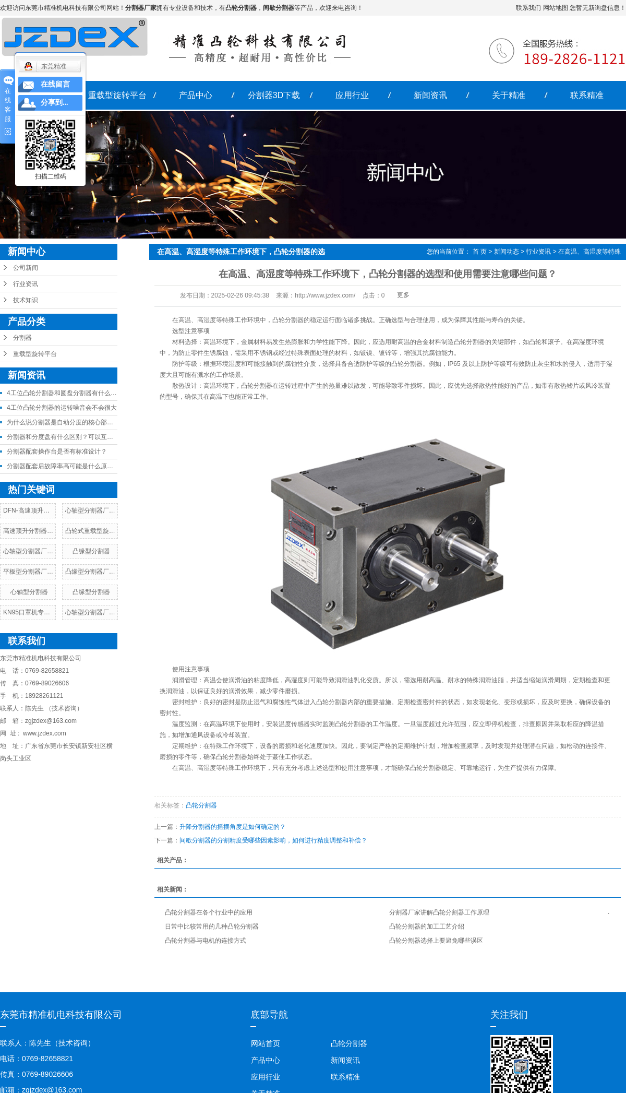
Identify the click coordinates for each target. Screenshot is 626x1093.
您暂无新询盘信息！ (598, 7)
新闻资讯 (430, 95)
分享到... (54, 102)
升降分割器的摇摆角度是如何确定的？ (232, 826)
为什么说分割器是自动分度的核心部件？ (63, 422)
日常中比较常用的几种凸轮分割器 (212, 926)
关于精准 (508, 95)
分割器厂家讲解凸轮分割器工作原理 (439, 912)
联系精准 (587, 95)
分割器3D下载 (274, 95)
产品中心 (195, 95)
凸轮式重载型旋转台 (93, 530)
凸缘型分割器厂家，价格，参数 (109, 571)
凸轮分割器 (201, 805)
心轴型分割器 (29, 592)
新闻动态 (506, 251)
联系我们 (528, 7)
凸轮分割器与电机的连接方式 (205, 940)
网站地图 (555, 7)
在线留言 (55, 84)
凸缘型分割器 (91, 551)
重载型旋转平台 (117, 95)
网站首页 (265, 1043)
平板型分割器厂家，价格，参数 (47, 571)
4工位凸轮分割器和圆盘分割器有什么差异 (65, 393)
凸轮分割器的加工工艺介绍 (426, 926)
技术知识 (25, 300)
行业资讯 (25, 284)
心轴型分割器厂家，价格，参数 (109, 510)
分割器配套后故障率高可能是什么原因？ (63, 466)
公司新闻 (25, 267)
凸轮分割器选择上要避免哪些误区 (436, 940)
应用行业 (352, 95)
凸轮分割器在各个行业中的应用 (208, 912)
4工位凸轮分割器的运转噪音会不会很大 (62, 407)
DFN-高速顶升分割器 (32, 510)
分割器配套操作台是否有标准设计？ (57, 451)
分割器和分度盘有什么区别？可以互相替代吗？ (72, 437)
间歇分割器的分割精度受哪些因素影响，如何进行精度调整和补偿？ (273, 840)
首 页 (480, 251)
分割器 (22, 337)
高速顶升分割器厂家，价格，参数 (50, 530)
